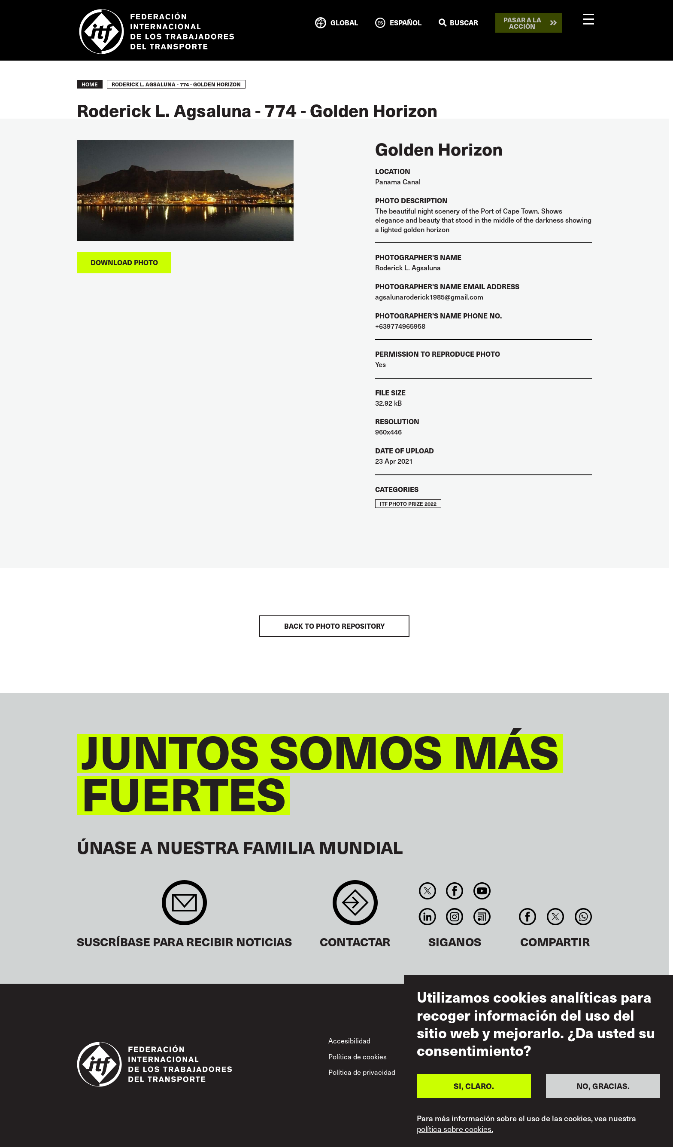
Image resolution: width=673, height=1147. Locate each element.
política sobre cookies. (455, 1129)
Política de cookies (357, 1056)
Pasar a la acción (522, 23)
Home (90, 84)
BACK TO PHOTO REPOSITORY (334, 626)
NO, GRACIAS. (603, 1085)
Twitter (427, 890)
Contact (355, 907)
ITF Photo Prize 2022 (408, 504)
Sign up (184, 907)
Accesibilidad (349, 1040)
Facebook (455, 890)
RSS (482, 916)
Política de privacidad (361, 1072)
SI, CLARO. (474, 1085)
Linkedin (427, 916)
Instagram (455, 916)
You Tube (482, 890)
